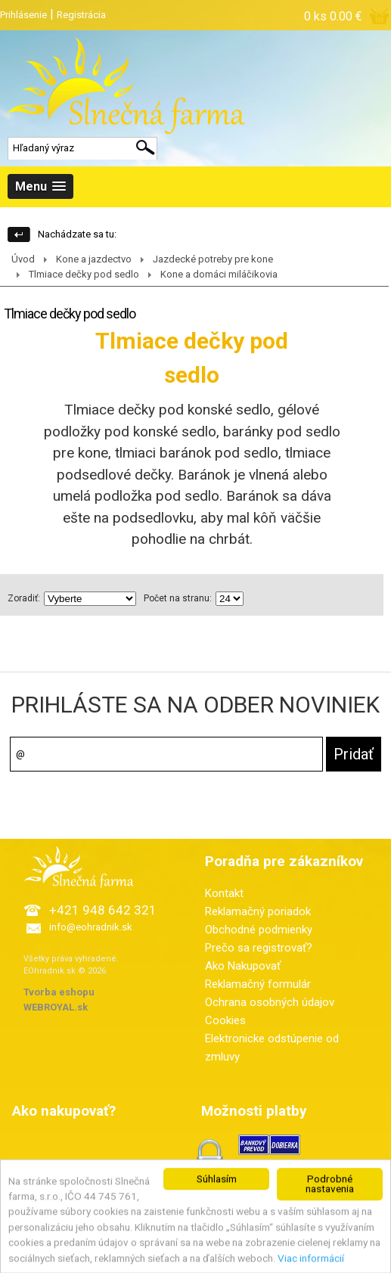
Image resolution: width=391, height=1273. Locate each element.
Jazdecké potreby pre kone (213, 259)
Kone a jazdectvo (94, 259)
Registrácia (81, 14)
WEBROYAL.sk (55, 1007)
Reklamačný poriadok (258, 911)
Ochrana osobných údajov (269, 1002)
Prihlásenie (23, 14)
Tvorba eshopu (59, 992)
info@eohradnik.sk (90, 927)
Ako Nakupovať (243, 966)
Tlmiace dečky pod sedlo (84, 274)
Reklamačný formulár (258, 984)
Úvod (23, 259)
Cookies (225, 1020)
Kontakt (224, 893)
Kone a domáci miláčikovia (219, 274)
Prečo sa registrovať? (258, 948)
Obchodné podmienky (258, 929)
